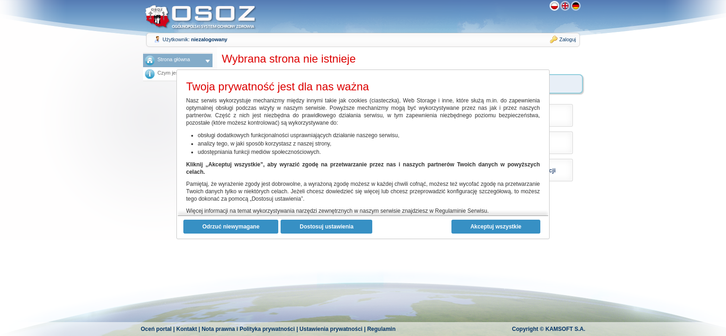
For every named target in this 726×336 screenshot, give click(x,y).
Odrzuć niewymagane (230, 226)
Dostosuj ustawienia (326, 226)
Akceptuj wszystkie (495, 226)
